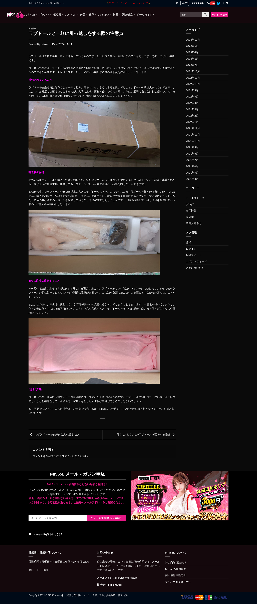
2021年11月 (193, 134)
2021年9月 (192, 147)
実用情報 (32, 28)
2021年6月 (192, 166)
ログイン (66, 456)
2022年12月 (193, 71)
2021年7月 (192, 159)
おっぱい (104, 14)
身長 (83, 14)
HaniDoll (116, 584)
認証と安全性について (78, 595)
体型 (93, 14)
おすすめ (30, 14)
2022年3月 (192, 109)
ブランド (45, 14)
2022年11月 (193, 77)
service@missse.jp (126, 577)
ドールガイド (145, 14)
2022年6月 (192, 96)
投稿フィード (194, 254)
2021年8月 (192, 153)
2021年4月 (192, 178)
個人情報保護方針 (175, 575)
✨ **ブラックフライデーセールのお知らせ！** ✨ (128, 3)
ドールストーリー (196, 197)
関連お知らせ (194, 223)
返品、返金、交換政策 (103, 595)
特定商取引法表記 (175, 562)
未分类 (190, 216)
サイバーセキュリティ (178, 581)
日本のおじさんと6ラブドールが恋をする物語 (146, 434)
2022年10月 (193, 83)
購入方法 (123, 595)
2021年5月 (192, 172)
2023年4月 (192, 52)
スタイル (71, 14)
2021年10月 (193, 140)
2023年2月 (192, 65)
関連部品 (128, 14)
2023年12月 (193, 39)
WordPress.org (194, 267)
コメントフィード (196, 261)
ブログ (190, 204)
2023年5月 (192, 46)
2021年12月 (193, 128)
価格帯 (58, 14)
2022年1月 (192, 121)
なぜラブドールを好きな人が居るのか (54, 434)
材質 (116, 14)
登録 (188, 242)
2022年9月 (192, 90)
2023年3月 (192, 58)
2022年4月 (192, 102)
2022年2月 (192, 115)
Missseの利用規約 (175, 568)
